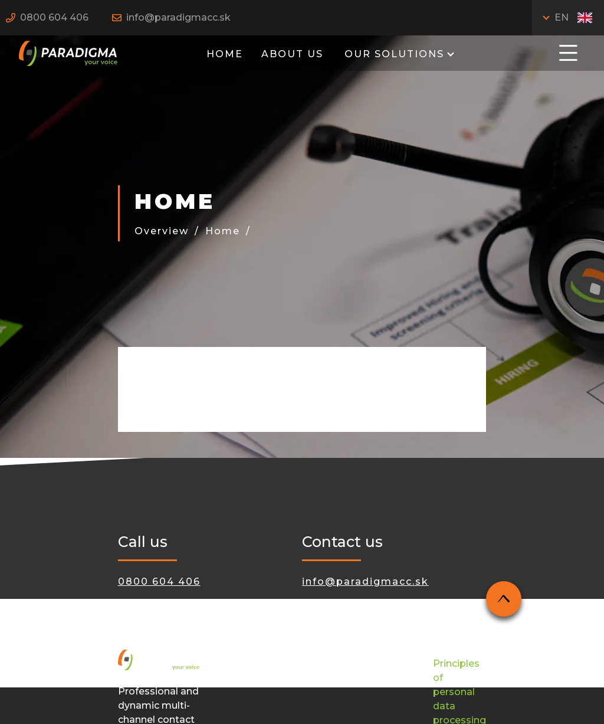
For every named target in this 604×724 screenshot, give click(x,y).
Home (224, 54)
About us (292, 54)
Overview (161, 231)
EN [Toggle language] (573, 17)
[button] (568, 52)
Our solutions (392, 54)
